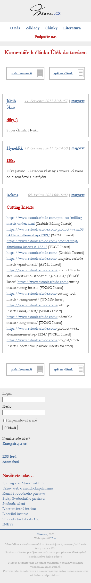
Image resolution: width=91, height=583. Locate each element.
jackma (12, 195)
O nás (15, 28)
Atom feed (10, 462)
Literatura (72, 28)
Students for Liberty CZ (20, 519)
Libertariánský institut (19, 508)
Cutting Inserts (20, 207)
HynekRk (15, 148)
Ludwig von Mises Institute (23, 483)
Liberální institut (15, 514)
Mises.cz (42, 534)
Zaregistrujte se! (14, 443)
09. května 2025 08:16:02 (47, 195)
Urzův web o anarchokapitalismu (27, 488)
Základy (33, 28)
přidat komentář (21, 73)
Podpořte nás (45, 36)
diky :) (12, 119)
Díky (11, 160)
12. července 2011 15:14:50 (46, 148)
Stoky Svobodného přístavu (23, 498)
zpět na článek (63, 73)
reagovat (77, 101)
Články (51, 28)
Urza (53, 538)
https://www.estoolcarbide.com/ (32, 252)
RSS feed (9, 456)
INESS (7, 524)
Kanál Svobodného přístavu (23, 493)
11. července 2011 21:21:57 (46, 101)
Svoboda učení (13, 503)
